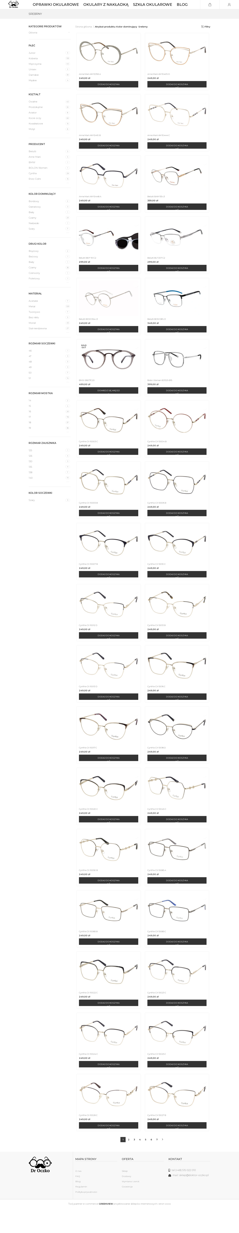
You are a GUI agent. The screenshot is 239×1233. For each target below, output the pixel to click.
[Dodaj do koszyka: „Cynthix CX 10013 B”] (177, 653)
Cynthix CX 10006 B (158, 518)
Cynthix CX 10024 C (88, 1077)
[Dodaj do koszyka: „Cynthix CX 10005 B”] (108, 529)
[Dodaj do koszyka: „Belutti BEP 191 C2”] (108, 280)
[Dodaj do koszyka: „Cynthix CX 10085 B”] (108, 964)
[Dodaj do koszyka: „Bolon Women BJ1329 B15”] (177, 405)
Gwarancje (127, 1211)
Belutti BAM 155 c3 (157, 208)
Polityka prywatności (86, 1216)
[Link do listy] (189, 1195)
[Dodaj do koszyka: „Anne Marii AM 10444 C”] (177, 156)
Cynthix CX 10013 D (88, 705)
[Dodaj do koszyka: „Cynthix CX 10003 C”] (108, 467)
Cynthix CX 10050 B (89, 891)
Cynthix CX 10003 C (89, 456)
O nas (78, 1195)
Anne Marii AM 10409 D (160, 84)
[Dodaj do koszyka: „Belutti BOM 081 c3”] (177, 342)
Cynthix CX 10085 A (158, 891)
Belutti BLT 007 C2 (158, 270)
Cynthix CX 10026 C (88, 1139)
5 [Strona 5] (145, 1164)
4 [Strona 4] (140, 1164)
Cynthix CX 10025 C (158, 1077)
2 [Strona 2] (128, 1164)
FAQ (77, 1201)
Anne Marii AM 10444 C (160, 146)
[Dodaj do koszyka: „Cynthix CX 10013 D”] (108, 715)
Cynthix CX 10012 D (88, 643)
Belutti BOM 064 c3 (89, 332)
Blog (77, 1206)
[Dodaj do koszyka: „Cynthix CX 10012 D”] (108, 653)
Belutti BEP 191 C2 (88, 270)
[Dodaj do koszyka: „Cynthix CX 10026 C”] (108, 1150)
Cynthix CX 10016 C (158, 705)
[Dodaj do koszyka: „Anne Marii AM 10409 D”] (177, 94)
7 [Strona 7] (157, 1164)
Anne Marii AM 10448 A (90, 208)
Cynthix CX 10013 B (158, 643)
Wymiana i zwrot (130, 1206)
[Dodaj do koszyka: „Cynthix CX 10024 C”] (108, 1088)
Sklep (125, 1195)
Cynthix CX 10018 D (158, 767)
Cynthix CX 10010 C (158, 580)
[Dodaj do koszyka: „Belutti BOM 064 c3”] (108, 342)
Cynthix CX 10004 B (158, 456)
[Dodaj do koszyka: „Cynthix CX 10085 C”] (177, 964)
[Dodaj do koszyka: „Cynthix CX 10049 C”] (177, 839)
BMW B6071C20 (87, 394)
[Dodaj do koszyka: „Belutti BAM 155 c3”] (177, 218)
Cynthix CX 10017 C (88, 767)
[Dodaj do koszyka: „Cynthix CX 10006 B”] (177, 529)
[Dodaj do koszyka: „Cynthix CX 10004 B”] (177, 467)
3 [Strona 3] (134, 1164)
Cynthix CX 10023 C (158, 1015)
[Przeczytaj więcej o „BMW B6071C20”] (108, 405)
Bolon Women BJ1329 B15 (162, 394)
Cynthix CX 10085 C (158, 953)
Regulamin (81, 1211)
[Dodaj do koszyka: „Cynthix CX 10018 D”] (177, 777)
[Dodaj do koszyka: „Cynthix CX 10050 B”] (108, 902)
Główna (33, 41)
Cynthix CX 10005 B (89, 518)
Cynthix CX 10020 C (89, 829)
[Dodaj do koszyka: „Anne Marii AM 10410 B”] (108, 156)
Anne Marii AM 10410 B (90, 146)
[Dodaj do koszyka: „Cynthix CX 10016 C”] (177, 715)
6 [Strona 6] (151, 1164)
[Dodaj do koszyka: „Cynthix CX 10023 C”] (177, 1026)
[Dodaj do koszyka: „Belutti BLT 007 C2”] (177, 280)
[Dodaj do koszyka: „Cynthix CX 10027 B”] (177, 1150)
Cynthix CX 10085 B (89, 953)
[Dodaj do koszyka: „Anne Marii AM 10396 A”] (108, 94)
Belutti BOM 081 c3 (158, 332)
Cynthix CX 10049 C (158, 829)
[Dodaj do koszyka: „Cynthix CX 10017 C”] (108, 777)
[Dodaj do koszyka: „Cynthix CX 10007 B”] (108, 591)
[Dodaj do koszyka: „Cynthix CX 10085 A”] (177, 902)
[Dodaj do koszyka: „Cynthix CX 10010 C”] (177, 591)
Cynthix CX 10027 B (158, 1139)
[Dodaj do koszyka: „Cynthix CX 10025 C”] (177, 1088)
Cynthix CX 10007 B (89, 580)
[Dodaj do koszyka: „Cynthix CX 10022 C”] (108, 1026)
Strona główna (83, 35)
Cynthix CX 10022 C (88, 1015)
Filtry (207, 35)
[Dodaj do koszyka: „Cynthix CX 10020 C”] (108, 839)
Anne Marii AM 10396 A (90, 84)
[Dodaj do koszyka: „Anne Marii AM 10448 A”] (108, 218)
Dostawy (126, 1201)
